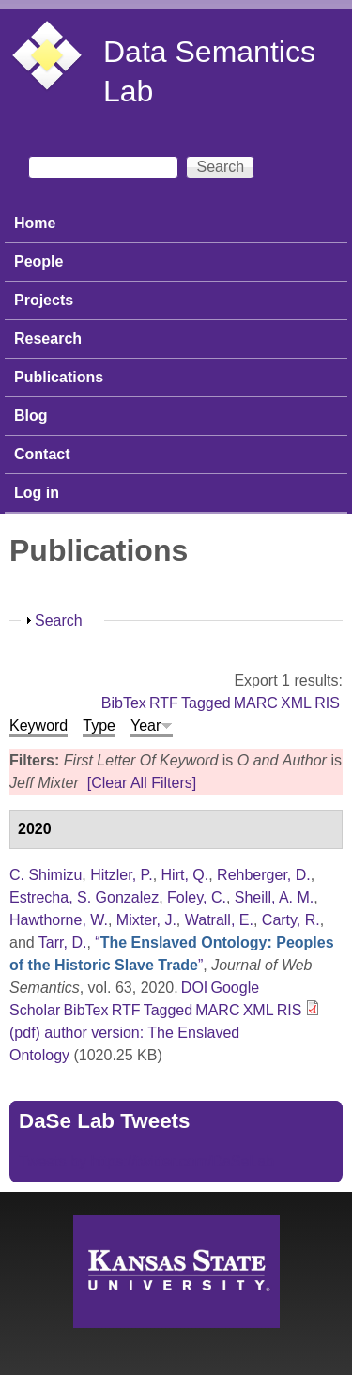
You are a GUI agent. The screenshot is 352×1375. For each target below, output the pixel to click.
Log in (36, 493)
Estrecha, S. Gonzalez (84, 897)
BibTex (123, 703)
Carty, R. (291, 920)
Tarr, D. (62, 942)
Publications (58, 377)
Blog (31, 416)
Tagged (206, 703)
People (38, 262)
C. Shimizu (45, 875)
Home (34, 223)
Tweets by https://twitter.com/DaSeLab (146, 1161)
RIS (327, 703)
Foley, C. (196, 897)
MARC (256, 703)
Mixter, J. (146, 920)
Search (59, 620)
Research (48, 339)
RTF (163, 703)
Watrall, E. (219, 920)
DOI (194, 988)
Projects (43, 300)
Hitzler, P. (121, 875)
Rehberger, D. (264, 875)
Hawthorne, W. (58, 920)
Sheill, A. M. (274, 897)
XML (296, 703)
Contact (42, 454)
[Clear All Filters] (141, 783)
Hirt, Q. (185, 875)
